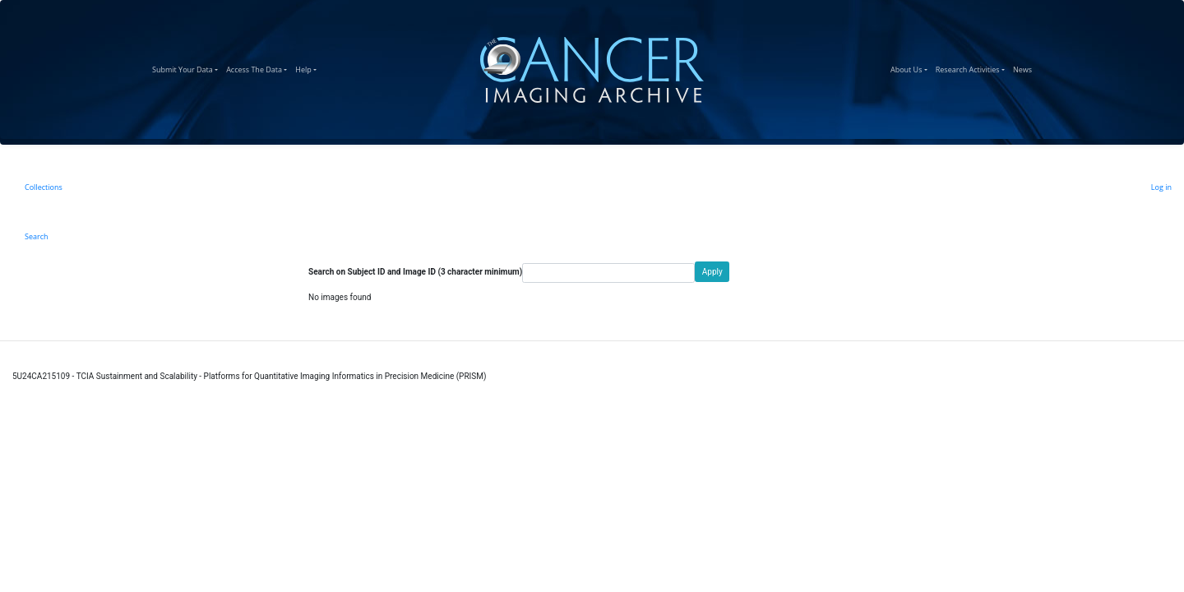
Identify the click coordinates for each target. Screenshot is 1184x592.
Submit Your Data (187, 67)
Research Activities (972, 67)
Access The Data (258, 67)
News (1024, 67)
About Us (911, 67)
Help (308, 67)
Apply (712, 271)
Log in (1161, 187)
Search (37, 236)
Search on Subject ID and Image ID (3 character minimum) (415, 271)
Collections (43, 187)
